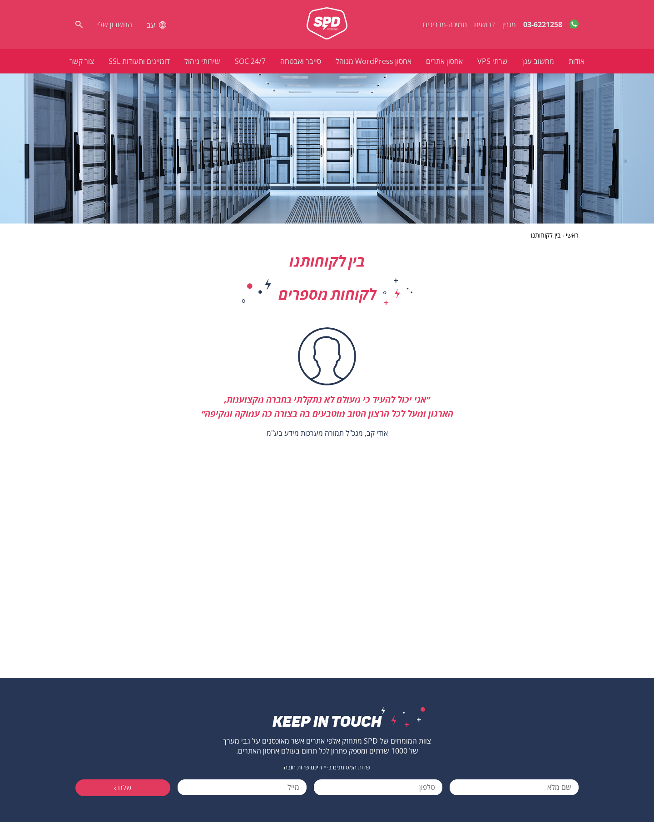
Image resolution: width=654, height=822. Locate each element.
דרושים (484, 24)
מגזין (509, 24)
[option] (327, 386)
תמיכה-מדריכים (445, 24)
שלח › (123, 788)
